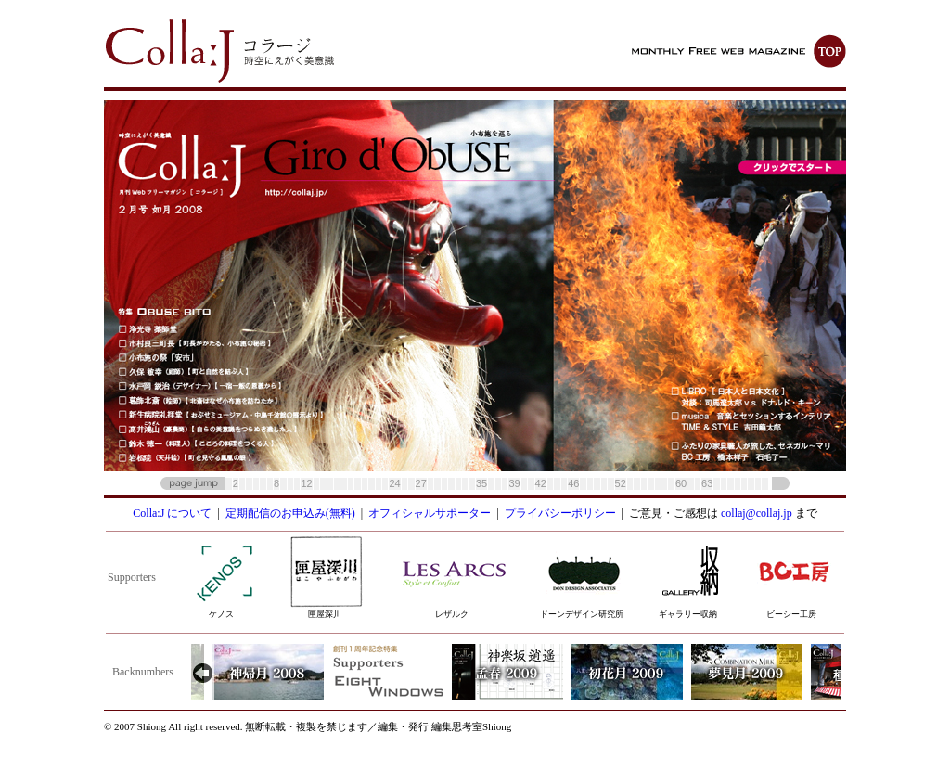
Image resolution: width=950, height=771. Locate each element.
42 (540, 483)
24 (394, 483)
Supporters (132, 577)
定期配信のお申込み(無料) (290, 513)
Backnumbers (142, 671)
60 (681, 483)
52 (620, 483)
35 (481, 483)
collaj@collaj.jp (756, 513)
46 (573, 483)
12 (306, 483)
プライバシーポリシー (560, 513)
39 (514, 483)
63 (706, 483)
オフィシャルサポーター (429, 513)
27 (421, 483)
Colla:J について (172, 513)
